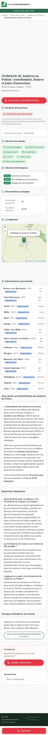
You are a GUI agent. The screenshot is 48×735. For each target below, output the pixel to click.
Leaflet (28, 261)
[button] (24, 240)
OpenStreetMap (40, 261)
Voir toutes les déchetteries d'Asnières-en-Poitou (24, 635)
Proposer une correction (32, 718)
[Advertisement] (24, 46)
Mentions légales (9, 722)
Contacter (24, 731)
